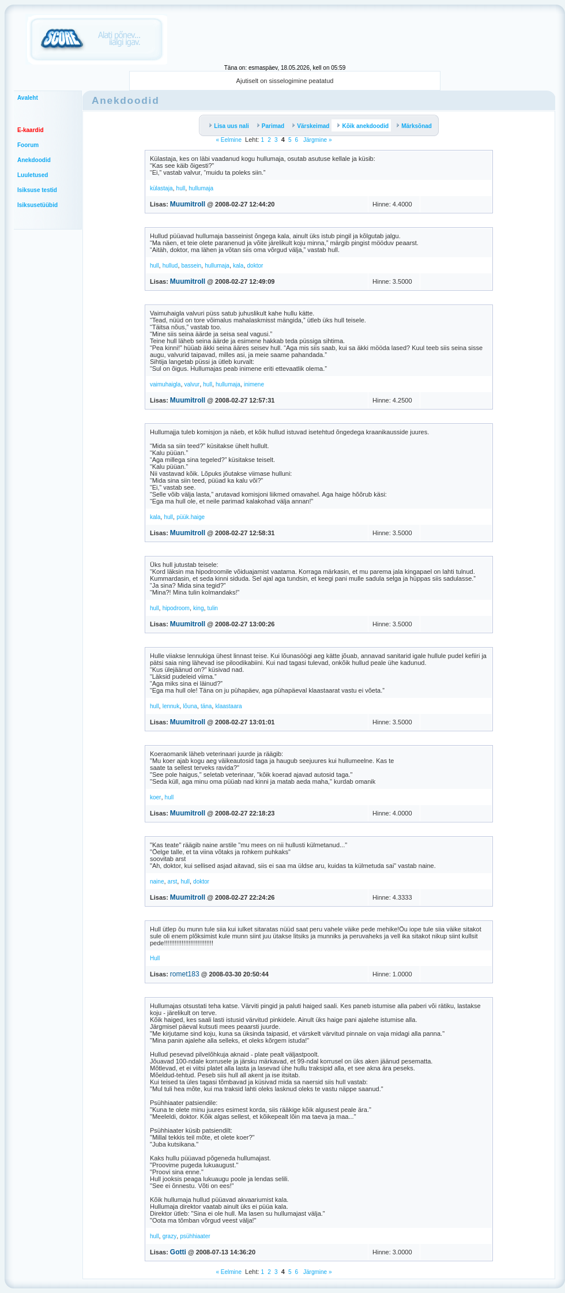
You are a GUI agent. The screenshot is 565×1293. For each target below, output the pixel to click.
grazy (169, 1236)
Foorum (28, 145)
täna (206, 706)
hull (181, 188)
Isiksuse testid (37, 190)
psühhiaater (195, 1236)
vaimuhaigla (165, 384)
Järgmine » (317, 140)
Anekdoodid (34, 160)
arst (173, 881)
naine (157, 881)
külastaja (161, 188)
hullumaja (201, 188)
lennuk (171, 706)
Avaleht (27, 98)
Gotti (178, 1252)
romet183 (184, 974)
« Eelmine (228, 140)
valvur (192, 384)
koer (155, 797)
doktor (255, 265)
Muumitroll (187, 204)
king (198, 608)
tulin (213, 608)
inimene (254, 384)
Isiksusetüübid (37, 205)
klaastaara (228, 706)
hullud (170, 265)
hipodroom (176, 608)
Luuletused (32, 175)
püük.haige (190, 517)
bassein (191, 265)
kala (238, 265)
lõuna (190, 706)
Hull (155, 958)
